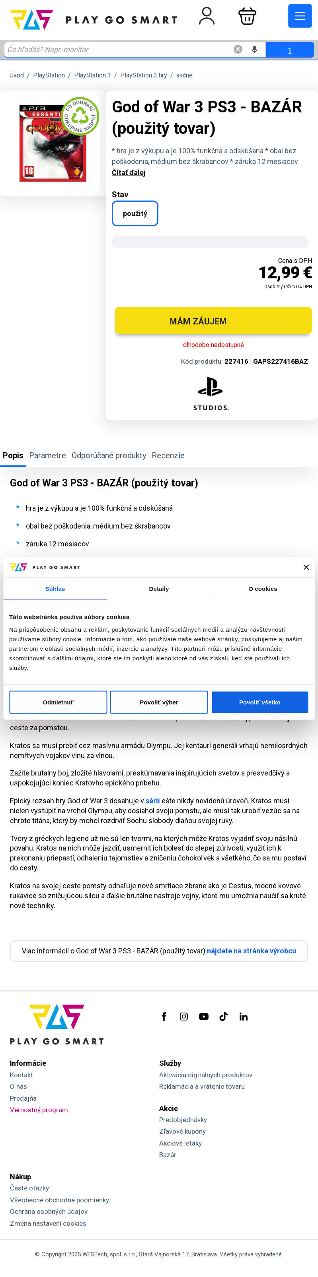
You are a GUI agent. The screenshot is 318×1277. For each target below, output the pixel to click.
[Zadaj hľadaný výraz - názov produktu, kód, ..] (135, 50)
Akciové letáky (180, 1143)
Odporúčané (109, 455)
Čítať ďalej (129, 172)
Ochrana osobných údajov (49, 1211)
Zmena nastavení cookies (48, 1223)
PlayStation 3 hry (143, 75)
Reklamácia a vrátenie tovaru (202, 1086)
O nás (18, 1086)
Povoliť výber (159, 701)
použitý (135, 213)
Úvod (17, 75)
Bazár (167, 1155)
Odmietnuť (58, 701)
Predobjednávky (183, 1120)
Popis (13, 455)
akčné (184, 75)
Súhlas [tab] (55, 588)
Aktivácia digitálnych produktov (205, 1075)
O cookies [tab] (262, 588)
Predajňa (23, 1098)
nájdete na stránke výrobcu (251, 951)
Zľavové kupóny (182, 1131)
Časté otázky (29, 1188)
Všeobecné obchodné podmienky (59, 1200)
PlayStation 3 (92, 75)
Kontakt (21, 1075)
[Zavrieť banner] (306, 567)
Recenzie (168, 455)
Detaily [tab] (159, 588)
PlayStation (49, 75)
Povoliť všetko (260, 701)
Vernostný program (39, 1110)
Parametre (47, 455)
